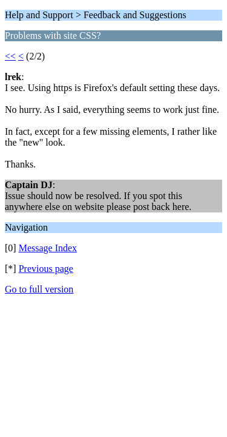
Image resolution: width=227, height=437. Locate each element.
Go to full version (39, 289)
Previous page (46, 268)
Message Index (48, 248)
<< (10, 56)
